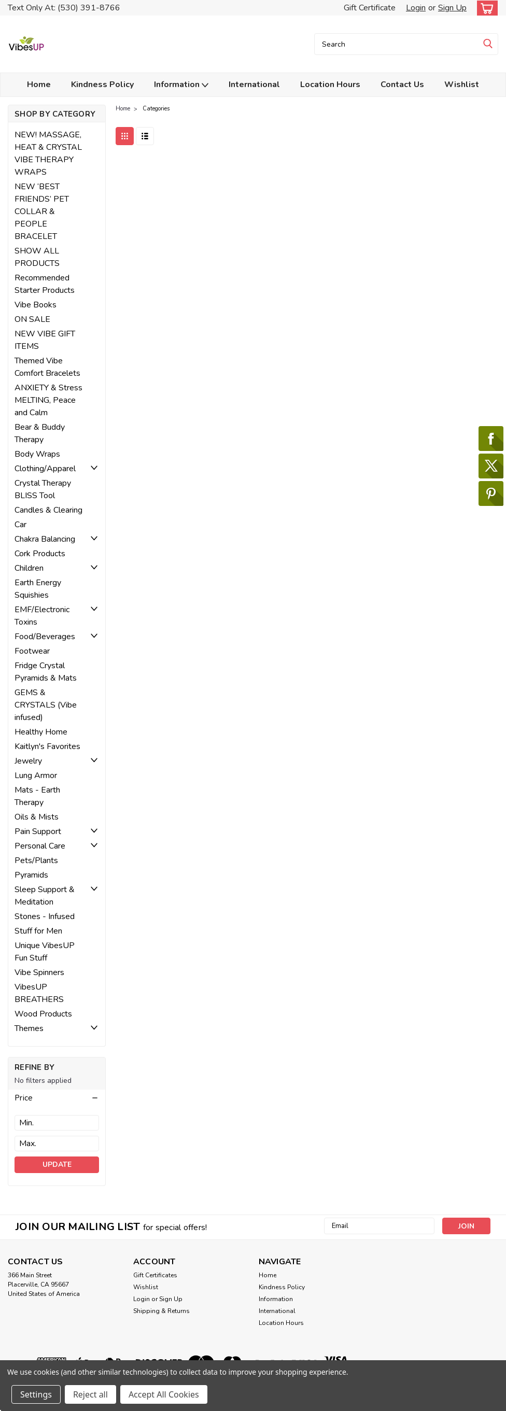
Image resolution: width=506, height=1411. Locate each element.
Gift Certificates (155, 1275)
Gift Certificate (370, 7)
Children (29, 568)
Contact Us (402, 84)
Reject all (90, 1394)
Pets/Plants (36, 860)
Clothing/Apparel (45, 468)
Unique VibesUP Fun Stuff (45, 952)
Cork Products (40, 553)
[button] (57, 1098)
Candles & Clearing (48, 510)
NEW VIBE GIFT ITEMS (45, 340)
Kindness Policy (102, 84)
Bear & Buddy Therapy (40, 433)
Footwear (32, 651)
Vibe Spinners (39, 972)
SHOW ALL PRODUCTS (37, 257)
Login (416, 7)
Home (39, 84)
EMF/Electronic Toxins (42, 616)
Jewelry (28, 761)
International (254, 84)
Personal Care (40, 846)
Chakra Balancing (45, 539)
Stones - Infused (45, 916)
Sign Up (452, 7)
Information (181, 85)
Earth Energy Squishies (38, 589)
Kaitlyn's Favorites (47, 746)
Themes (29, 1028)
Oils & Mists (37, 817)
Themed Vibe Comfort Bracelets (47, 367)
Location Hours (330, 84)
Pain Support (38, 831)
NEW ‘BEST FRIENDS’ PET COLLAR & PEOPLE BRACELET (42, 211)
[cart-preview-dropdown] (485, 8)
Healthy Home (41, 732)
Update (57, 1164)
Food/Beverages (45, 636)
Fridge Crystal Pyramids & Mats (46, 672)
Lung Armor (36, 775)
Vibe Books (36, 305)
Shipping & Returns (161, 1311)
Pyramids (31, 875)
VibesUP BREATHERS (39, 993)
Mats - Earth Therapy (37, 796)
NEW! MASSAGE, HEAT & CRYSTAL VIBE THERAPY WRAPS (48, 153)
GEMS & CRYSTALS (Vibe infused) (46, 705)
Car (20, 524)
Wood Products (43, 1014)
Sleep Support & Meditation (45, 896)
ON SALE (32, 319)
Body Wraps (37, 454)
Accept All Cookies (164, 1394)
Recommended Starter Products (45, 284)
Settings (36, 1394)
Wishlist (461, 84)
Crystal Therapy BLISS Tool (43, 489)
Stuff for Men (38, 931)
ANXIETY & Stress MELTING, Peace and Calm (48, 400)
